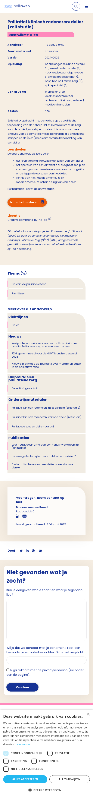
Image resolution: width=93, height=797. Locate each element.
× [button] (88, 714)
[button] (46, 790)
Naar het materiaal (25, 202)
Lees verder (23, 744)
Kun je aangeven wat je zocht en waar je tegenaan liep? (44, 592)
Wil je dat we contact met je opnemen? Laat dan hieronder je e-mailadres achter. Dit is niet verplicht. (45, 650)
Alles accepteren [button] (25, 779)
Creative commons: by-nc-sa (27, 220)
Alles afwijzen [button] (70, 779)
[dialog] (46, 753)
